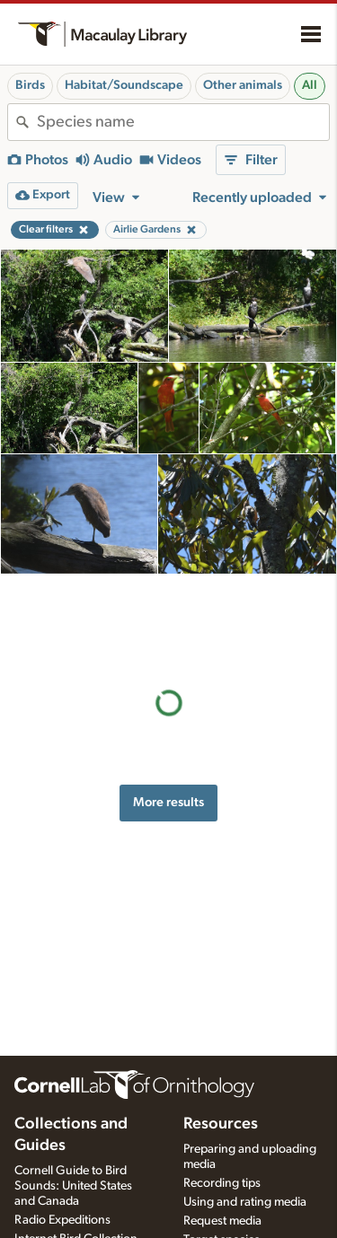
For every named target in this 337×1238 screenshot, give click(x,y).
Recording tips (222, 1183)
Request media (222, 1221)
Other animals (242, 85)
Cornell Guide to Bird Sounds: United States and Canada (73, 1185)
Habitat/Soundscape (124, 85)
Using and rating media (244, 1202)
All (309, 85)
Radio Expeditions (62, 1220)
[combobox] (183, 122)
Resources (220, 1124)
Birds (30, 85)
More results (168, 717)
